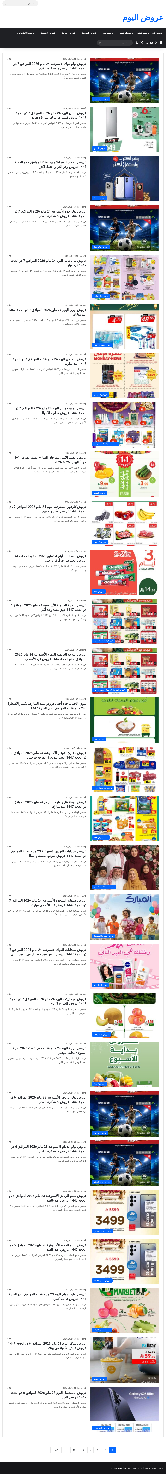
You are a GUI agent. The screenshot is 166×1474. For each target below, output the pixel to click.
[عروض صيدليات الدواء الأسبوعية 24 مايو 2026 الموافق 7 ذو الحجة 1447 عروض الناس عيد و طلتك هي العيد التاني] (124, 966)
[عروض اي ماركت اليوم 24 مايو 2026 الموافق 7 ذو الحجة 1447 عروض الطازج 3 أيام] (124, 1015)
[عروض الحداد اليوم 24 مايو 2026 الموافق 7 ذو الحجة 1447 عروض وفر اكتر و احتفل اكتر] (124, 178)
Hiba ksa (80, 748)
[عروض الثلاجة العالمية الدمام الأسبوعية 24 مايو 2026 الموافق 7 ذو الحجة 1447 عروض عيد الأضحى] (124, 671)
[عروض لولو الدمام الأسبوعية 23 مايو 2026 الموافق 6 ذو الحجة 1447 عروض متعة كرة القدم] (124, 1163)
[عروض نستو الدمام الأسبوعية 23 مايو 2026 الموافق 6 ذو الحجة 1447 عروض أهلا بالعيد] (124, 1261)
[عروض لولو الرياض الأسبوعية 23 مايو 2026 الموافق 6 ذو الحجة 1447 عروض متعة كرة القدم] (124, 1114)
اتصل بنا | (127, 1468)
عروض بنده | (137, 1468)
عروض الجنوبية (48, 33)
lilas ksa (80, 59)
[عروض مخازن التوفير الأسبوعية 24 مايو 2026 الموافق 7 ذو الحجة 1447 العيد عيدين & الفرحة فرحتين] (124, 769)
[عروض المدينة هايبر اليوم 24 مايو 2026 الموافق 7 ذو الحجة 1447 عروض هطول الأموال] (124, 425)
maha (81, 256)
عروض (147, 1468)
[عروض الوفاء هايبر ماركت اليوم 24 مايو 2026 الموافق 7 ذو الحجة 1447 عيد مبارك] (124, 818)
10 (83, 1450)
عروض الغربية (68, 33)
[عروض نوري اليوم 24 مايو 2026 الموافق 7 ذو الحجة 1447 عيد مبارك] (124, 326)
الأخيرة (56, 1450)
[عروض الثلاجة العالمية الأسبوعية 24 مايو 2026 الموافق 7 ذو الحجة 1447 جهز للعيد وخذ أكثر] (124, 621)
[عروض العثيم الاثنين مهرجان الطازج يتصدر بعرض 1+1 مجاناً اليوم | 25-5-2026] (124, 474)
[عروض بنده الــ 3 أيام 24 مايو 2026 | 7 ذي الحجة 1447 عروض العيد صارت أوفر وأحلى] (124, 572)
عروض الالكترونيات (26, 33)
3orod (81, 453)
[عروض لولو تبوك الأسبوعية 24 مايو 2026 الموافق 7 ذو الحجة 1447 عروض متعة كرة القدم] (124, 80)
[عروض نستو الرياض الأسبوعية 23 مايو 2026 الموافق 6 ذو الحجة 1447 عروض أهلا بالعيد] (124, 1212)
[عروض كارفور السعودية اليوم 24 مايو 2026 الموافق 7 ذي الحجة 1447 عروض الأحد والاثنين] (124, 523)
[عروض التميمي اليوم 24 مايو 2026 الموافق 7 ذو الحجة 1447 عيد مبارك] (124, 375)
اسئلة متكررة (117, 1468)
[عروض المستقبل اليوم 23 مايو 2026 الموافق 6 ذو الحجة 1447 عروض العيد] (124, 1409)
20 (74, 1450)
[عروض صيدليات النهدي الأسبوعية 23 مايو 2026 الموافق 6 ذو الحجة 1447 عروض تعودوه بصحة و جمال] (124, 867)
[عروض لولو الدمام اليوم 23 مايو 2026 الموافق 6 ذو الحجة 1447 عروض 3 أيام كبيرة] (124, 1310)
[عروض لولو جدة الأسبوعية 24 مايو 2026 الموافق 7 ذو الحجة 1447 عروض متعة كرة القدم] (124, 228)
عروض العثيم (143, 33)
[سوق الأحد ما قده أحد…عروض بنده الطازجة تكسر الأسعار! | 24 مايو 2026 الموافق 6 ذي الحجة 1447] (124, 720)
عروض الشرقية (89, 33)
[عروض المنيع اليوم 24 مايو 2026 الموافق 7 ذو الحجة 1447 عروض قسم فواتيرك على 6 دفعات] (124, 129)
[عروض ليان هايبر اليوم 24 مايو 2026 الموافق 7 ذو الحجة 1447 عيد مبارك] (124, 277)
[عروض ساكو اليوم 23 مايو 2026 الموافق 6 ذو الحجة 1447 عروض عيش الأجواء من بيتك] (124, 1360)
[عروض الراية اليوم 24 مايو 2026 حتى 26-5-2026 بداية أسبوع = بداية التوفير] (124, 1064)
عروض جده (108, 33)
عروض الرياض (127, 33)
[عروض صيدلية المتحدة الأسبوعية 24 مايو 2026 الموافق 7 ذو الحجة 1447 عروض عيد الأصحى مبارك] (124, 917)
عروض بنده (157, 33)
